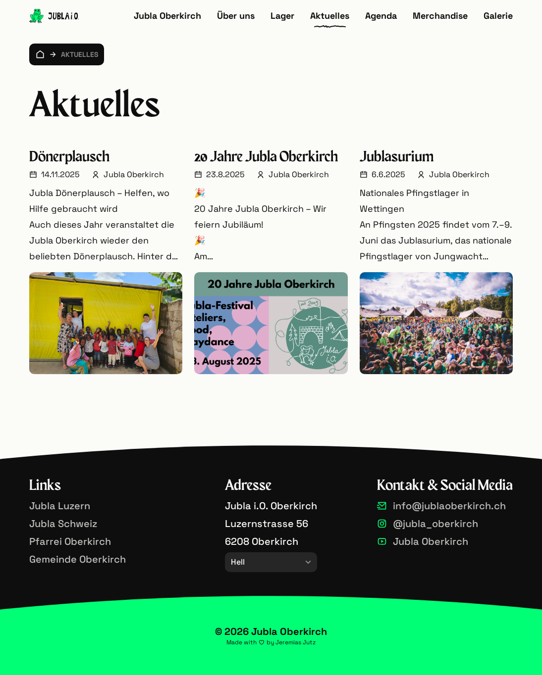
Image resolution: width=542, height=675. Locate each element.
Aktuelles (329, 15)
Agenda (381, 15)
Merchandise (440, 15)
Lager (282, 15)
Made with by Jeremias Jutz (271, 642)
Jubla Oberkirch (167, 15)
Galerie (498, 15)
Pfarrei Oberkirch (70, 541)
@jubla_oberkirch (435, 523)
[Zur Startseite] (54, 16)
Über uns (236, 15)
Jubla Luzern (59, 505)
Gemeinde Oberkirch (77, 559)
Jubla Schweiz (63, 523)
